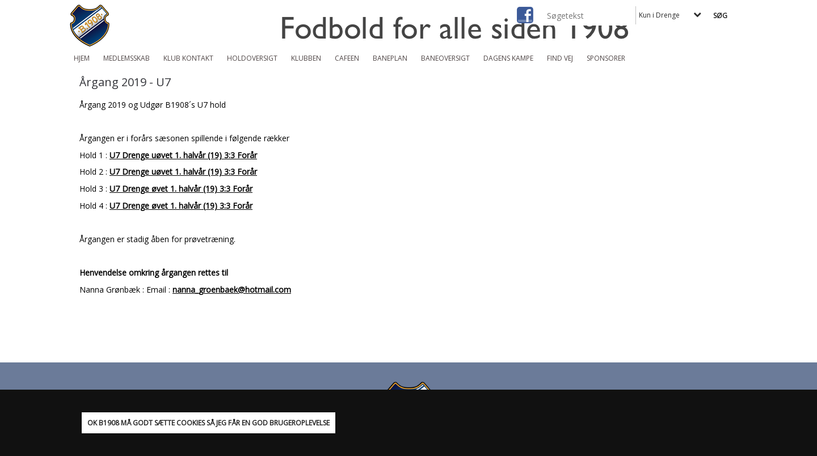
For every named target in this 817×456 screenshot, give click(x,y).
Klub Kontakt (188, 58)
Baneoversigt (445, 58)
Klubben (306, 58)
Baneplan (390, 58)
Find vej (560, 58)
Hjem (82, 58)
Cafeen (347, 58)
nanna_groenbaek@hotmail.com (231, 289)
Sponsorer (606, 58)
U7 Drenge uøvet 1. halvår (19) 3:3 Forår (183, 155)
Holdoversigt (252, 58)
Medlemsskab (126, 58)
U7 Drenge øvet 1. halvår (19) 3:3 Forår (181, 188)
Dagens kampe (508, 58)
